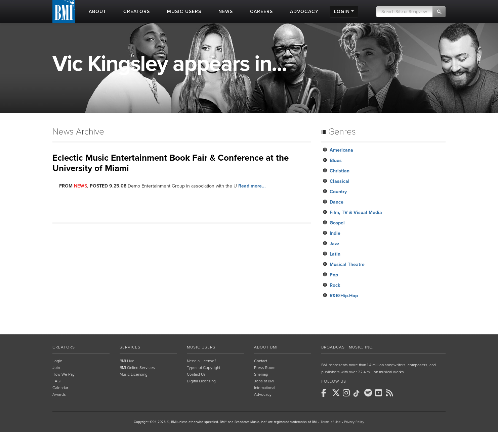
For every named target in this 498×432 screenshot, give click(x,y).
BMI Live (127, 361)
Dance (336, 202)
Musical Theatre (347, 264)
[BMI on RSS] (390, 392)
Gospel (337, 223)
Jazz (334, 244)
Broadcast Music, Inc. (347, 347)
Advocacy (263, 394)
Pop (334, 275)
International (264, 387)
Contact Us (196, 374)
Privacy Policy (354, 422)
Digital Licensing (201, 381)
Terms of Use (331, 422)
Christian (339, 171)
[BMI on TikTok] (358, 393)
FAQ (56, 381)
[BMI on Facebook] (326, 392)
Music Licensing (134, 374)
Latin (335, 254)
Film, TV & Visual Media (356, 212)
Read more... (252, 186)
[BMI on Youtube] (379, 392)
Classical (339, 181)
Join (56, 367)
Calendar (60, 387)
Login (57, 361)
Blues (336, 160)
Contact (260, 361)
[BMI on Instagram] (347, 392)
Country (338, 192)
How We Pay (63, 374)
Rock (335, 285)
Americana (341, 150)
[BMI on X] (336, 392)
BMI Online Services (137, 367)
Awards (59, 394)
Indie (335, 233)
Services (130, 347)
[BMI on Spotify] (369, 392)
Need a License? (201, 361)
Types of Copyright (203, 367)
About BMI (266, 347)
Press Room (264, 367)
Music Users (201, 347)
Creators (63, 347)
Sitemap (261, 374)
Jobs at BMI (264, 381)
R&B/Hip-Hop (344, 296)
